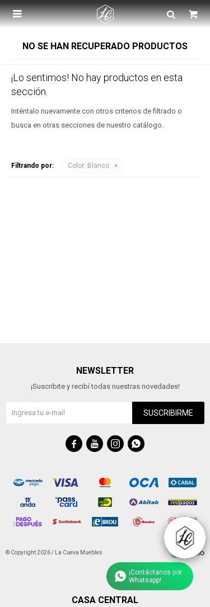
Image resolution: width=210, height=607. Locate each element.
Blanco (88, 166)
